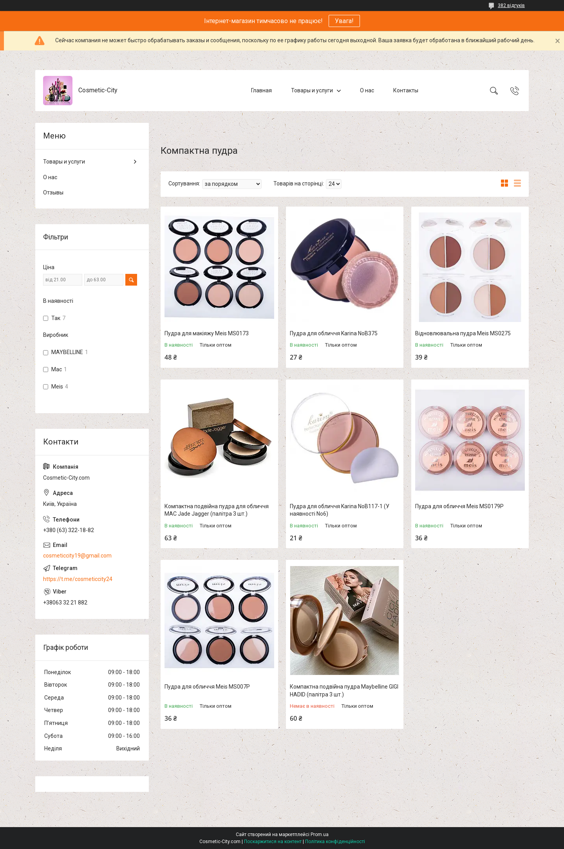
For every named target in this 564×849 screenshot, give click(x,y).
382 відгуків (511, 5)
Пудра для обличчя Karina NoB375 (334, 333)
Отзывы (53, 192)
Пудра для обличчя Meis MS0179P (459, 506)
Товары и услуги (312, 90)
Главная (261, 90)
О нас (367, 90)
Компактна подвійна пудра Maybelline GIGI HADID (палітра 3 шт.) (344, 691)
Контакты (405, 90)
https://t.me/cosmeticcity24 (77, 579)
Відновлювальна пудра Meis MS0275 (463, 333)
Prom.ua (320, 834)
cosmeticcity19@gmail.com (77, 555)
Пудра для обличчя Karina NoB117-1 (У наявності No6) (339, 510)
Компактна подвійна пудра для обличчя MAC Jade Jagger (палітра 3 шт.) (216, 510)
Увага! (344, 21)
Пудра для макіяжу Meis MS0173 (206, 333)
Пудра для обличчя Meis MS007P (207, 687)
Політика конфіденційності (335, 841)
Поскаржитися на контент (273, 841)
